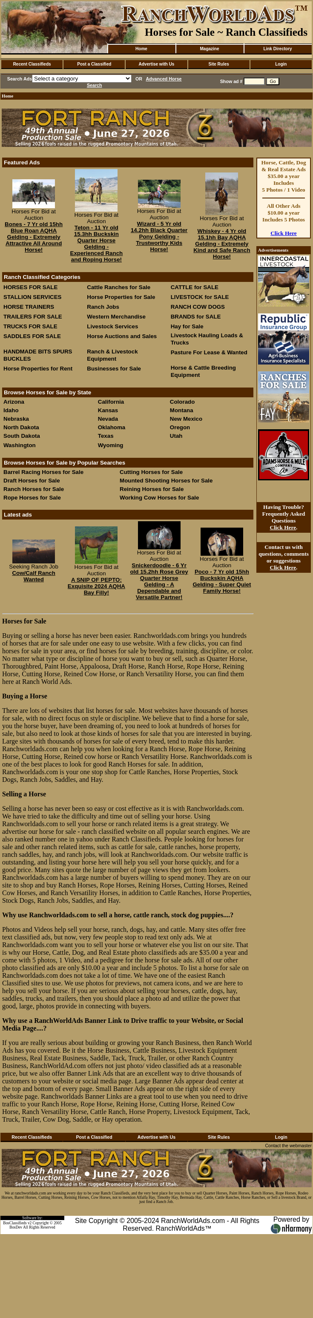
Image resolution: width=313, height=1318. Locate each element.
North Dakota (21, 427)
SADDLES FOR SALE (32, 336)
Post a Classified (94, 64)
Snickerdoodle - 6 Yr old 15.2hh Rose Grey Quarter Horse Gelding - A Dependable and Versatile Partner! (159, 581)
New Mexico (186, 419)
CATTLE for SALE (194, 287)
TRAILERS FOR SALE (32, 316)
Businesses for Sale (114, 368)
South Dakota (21, 436)
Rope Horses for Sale (32, 497)
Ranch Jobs (103, 307)
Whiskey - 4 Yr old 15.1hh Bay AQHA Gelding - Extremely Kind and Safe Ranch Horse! (221, 244)
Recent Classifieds (32, 64)
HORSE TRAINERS (28, 307)
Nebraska (16, 419)
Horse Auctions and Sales (122, 336)
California (111, 402)
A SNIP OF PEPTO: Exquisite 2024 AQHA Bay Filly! (96, 586)
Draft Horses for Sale (31, 480)
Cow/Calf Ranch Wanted (33, 576)
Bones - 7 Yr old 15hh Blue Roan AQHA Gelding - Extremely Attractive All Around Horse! (34, 237)
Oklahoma (111, 427)
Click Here (283, 233)
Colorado (182, 402)
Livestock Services (112, 326)
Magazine (209, 48)
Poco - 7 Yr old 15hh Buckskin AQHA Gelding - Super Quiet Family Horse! (221, 581)
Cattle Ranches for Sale (118, 287)
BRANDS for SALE (196, 316)
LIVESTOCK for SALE (200, 297)
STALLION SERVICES (32, 297)
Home (141, 48)
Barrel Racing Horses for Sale (43, 472)
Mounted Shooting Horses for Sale (166, 480)
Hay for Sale (188, 326)
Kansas (108, 410)
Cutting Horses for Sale (151, 472)
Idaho (11, 410)
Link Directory (277, 48)
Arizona (13, 402)
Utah (176, 436)
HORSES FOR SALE (30, 287)
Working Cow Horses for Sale (159, 497)
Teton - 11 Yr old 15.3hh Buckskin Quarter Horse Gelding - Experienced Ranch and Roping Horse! (96, 243)
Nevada (108, 419)
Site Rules (218, 64)
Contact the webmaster (288, 1145)
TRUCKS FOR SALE (30, 326)
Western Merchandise (116, 316)
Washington (19, 445)
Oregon (180, 427)
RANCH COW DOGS (198, 307)
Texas (106, 436)
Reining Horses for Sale (152, 489)
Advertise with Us (157, 64)
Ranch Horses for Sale (33, 489)
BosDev (15, 1227)
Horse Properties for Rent (37, 368)
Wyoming (110, 445)
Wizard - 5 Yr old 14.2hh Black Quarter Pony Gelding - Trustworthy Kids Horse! (159, 237)
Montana (181, 410)
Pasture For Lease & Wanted (209, 352)
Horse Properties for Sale (121, 297)
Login (281, 64)
